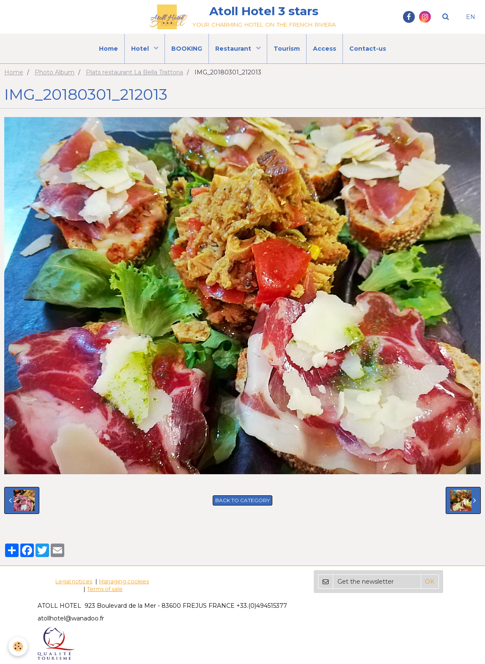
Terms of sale (105, 589)
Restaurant (234, 48)
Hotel (141, 48)
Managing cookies (124, 581)
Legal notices (73, 581)
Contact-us (367, 48)
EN (470, 17)
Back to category (242, 500)
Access (324, 48)
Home (108, 48)
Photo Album (54, 72)
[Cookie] (17, 646)
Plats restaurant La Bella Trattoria (134, 72)
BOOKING (186, 48)
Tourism (287, 48)
